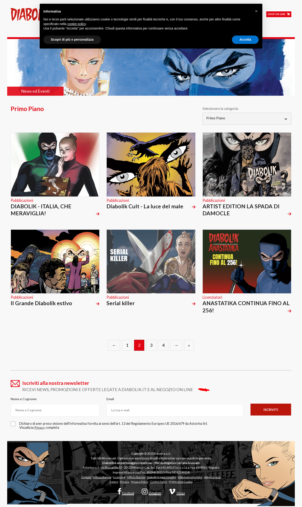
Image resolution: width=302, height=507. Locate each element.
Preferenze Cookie (181, 482)
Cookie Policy (158, 482)
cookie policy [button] (76, 24)
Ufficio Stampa (101, 478)
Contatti (84, 478)
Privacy (124, 482)
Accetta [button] (245, 39)
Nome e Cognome (24, 400)
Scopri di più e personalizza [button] (72, 39)
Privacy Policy (139, 482)
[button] (256, 11)
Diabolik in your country (162, 478)
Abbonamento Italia (191, 478)
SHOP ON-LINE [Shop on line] (279, 15)
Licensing (118, 478)
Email (110, 400)
